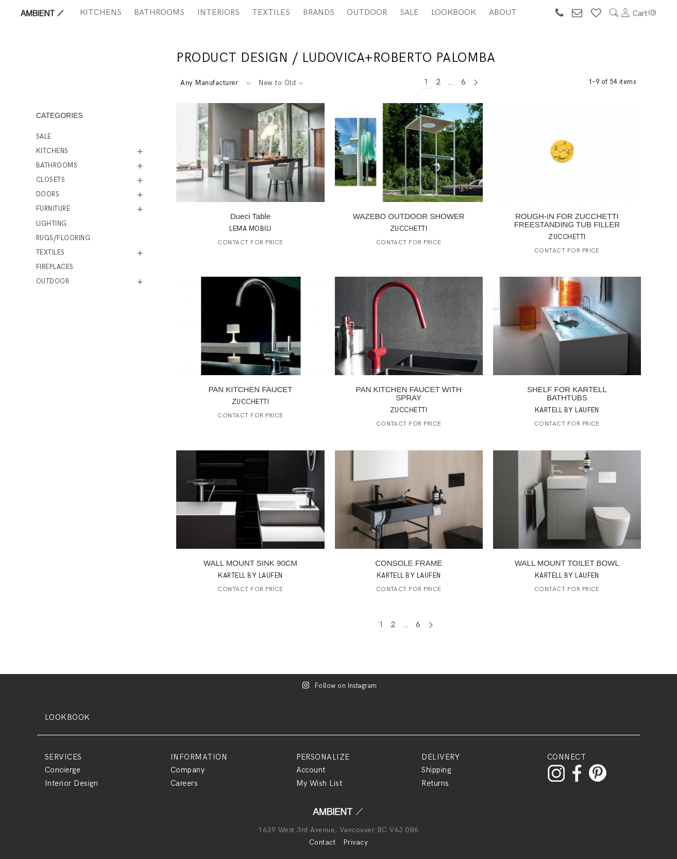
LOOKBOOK (67, 717)
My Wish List (319, 783)
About (503, 13)
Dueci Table (250, 216)
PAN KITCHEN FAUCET (250, 389)
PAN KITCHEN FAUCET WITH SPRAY (409, 393)
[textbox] (214, 83)
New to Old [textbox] (277, 83)
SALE (409, 13)
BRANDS (318, 13)
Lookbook (453, 13)
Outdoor (367, 13)
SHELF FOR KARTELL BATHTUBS (567, 393)
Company (188, 769)
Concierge (62, 769)
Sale (44, 136)
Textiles (271, 13)
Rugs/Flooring (63, 238)
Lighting (51, 224)
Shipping (436, 769)
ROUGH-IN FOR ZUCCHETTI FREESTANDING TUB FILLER (567, 220)
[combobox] (214, 83)
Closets (50, 180)
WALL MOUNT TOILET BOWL (567, 563)
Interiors (218, 13)
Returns (435, 783)
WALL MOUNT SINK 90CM (250, 563)
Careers (184, 783)
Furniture (53, 209)
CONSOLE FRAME (408, 563)
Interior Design (71, 783)
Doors (47, 194)
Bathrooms (159, 13)
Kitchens (101, 13)
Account (311, 769)
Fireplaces (55, 267)
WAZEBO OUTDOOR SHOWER (409, 216)
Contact (322, 842)
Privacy (355, 842)
